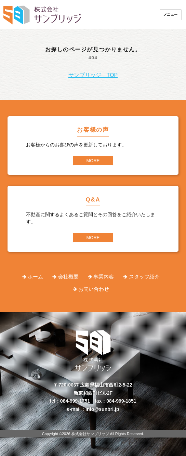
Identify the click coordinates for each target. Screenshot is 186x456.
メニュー (170, 14)
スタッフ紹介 (144, 276)
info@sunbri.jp (102, 409)
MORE (93, 160)
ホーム (35, 276)
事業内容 (103, 276)
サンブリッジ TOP (93, 75)
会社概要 (68, 276)
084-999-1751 (75, 401)
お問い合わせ (93, 289)
